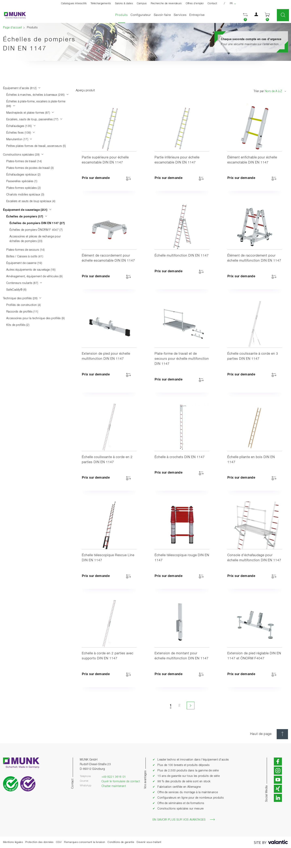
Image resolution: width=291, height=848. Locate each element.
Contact (212, 3)
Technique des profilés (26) (22, 298)
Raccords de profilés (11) (22, 311)
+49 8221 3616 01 (113, 776)
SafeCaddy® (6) (16, 289)
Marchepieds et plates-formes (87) (30, 112)
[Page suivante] (190, 705)
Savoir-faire (162, 15)
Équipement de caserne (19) (24, 263)
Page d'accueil (12, 27)
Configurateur (141, 15)
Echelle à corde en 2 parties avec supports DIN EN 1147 (107, 656)
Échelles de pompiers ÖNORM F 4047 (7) (35, 230)
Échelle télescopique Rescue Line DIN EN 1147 (108, 558)
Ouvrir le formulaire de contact (120, 781)
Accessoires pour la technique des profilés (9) (35, 318)
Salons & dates (124, 3)
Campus (142, 3)
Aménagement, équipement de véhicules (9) (34, 276)
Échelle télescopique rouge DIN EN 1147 (182, 558)
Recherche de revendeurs (166, 3)
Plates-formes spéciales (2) (23, 188)
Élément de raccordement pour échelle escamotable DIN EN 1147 (108, 258)
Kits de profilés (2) (17, 325)
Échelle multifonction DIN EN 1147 (182, 255)
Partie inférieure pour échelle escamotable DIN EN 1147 (177, 160)
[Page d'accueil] (13, 15)
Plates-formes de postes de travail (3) (30, 168)
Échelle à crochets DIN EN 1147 (180, 457)
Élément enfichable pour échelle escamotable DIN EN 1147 (252, 160)
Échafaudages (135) (21, 126)
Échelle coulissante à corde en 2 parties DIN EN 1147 (107, 460)
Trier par (259, 91)
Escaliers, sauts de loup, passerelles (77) (34, 119)
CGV (59, 842)
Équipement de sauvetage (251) (27, 210)
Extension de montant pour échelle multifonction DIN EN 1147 (182, 656)
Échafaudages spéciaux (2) (23, 174)
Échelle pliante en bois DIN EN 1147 (251, 460)
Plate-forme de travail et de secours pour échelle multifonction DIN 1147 (182, 359)
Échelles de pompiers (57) (26, 216)
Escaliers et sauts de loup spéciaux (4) (30, 201)
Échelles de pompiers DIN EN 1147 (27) (37, 223)
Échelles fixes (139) (20, 132)
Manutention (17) (19, 139)
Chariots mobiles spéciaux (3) (25, 194)
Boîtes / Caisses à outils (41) (24, 256)
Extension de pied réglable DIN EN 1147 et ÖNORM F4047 (254, 656)
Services (180, 15)
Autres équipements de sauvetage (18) (30, 269)
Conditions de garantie (121, 842)
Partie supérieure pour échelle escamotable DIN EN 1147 (105, 160)
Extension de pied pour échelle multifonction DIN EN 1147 (106, 356)
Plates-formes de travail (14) (24, 161)
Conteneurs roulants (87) (24, 283)
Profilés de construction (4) (23, 305)
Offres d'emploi (195, 3)
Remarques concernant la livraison (84, 842)
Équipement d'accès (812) (22, 88)
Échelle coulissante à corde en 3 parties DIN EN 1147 (252, 356)
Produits (122, 15)
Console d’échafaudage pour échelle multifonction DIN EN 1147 (254, 558)
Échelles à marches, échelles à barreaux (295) (37, 95)
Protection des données (39, 842)
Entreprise (197, 15)
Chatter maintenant (113, 786)
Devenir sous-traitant (149, 842)
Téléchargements (101, 3)
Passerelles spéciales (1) (21, 181)
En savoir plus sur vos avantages (184, 819)
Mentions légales (13, 842)
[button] (245, 15)
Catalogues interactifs (74, 3)
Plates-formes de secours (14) (25, 249)
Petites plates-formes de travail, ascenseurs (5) (36, 146)
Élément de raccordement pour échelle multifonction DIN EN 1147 (254, 258)
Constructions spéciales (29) (23, 154)
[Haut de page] (282, 734)
